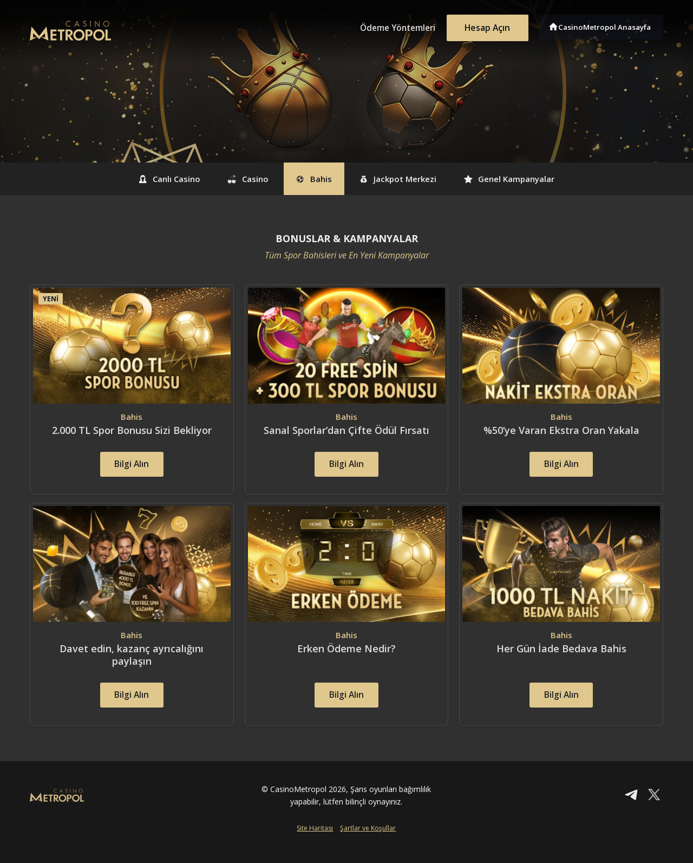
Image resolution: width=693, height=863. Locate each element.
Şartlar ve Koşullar (368, 844)
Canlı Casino (147, 179)
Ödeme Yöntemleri (390, 26)
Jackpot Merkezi (406, 179)
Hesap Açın (484, 26)
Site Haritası (315, 844)
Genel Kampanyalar (530, 179)
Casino (236, 179)
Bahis (310, 179)
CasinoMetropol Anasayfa (607, 26)
